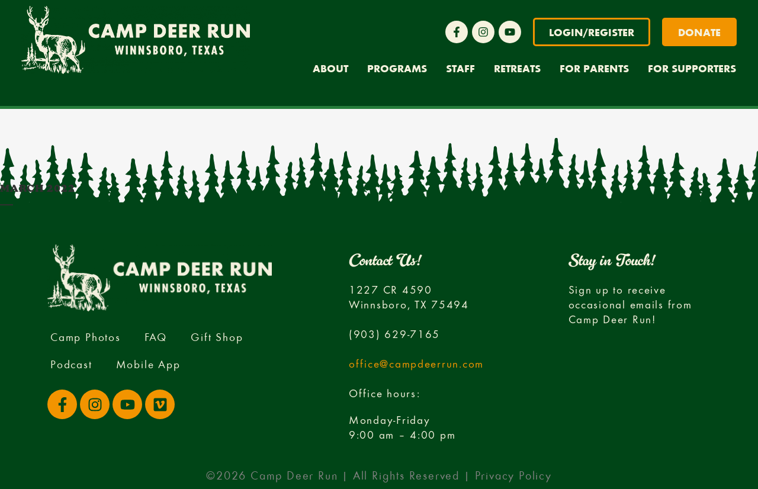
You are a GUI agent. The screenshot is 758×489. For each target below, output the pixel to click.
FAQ (155, 336)
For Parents (594, 68)
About (330, 68)
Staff (460, 68)
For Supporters (692, 68)
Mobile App (148, 364)
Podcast (71, 364)
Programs (397, 68)
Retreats (517, 68)
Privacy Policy (513, 475)
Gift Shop (217, 336)
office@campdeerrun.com (416, 363)
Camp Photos (85, 336)
